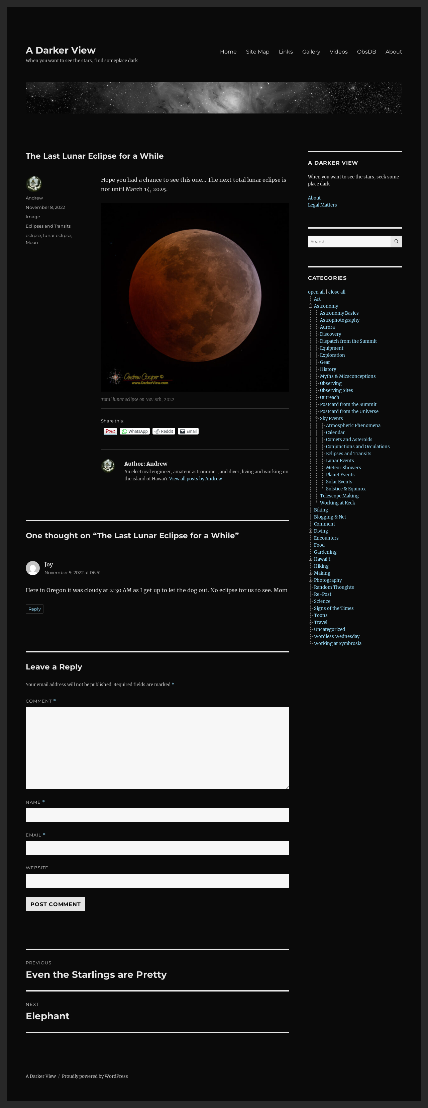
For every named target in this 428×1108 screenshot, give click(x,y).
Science (322, 601)
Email (36, 835)
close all (336, 292)
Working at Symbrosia (337, 643)
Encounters (326, 538)
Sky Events (331, 418)
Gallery (311, 52)
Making (322, 573)
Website (37, 867)
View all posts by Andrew (195, 479)
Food (319, 545)
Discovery (330, 334)
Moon (32, 242)
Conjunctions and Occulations (358, 447)
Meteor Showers (343, 468)
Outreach (329, 397)
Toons (321, 615)
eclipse (33, 235)
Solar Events (339, 482)
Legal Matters (322, 205)
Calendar (335, 433)
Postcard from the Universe (349, 411)
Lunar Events (340, 461)
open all (316, 292)
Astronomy (326, 306)
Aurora (327, 327)
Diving (321, 531)
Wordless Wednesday (336, 636)
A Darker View (61, 50)
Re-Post (322, 594)
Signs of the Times (334, 608)
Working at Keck (337, 503)
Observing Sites (336, 390)
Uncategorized (329, 629)
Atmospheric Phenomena (353, 425)
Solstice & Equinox (346, 489)
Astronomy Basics (339, 313)
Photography (328, 580)
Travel (320, 622)
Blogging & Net (330, 517)
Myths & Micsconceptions (348, 376)
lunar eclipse (57, 235)
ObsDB (366, 52)
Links (286, 52)
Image (33, 216)
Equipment (331, 348)
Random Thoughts (334, 587)
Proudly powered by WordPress (95, 1076)
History (328, 369)
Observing (331, 383)
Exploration (332, 355)
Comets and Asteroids (349, 440)
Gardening (325, 552)
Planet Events (340, 475)
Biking (321, 510)
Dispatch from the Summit (348, 341)
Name (35, 802)
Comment (41, 701)
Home (228, 52)
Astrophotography (339, 320)
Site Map (258, 52)
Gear (325, 362)
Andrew (34, 198)
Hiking (321, 566)
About (394, 52)
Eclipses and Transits (48, 226)
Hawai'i (322, 559)
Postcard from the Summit (348, 404)
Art (317, 299)
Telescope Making (339, 496)
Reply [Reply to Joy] (34, 609)
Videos (339, 52)
